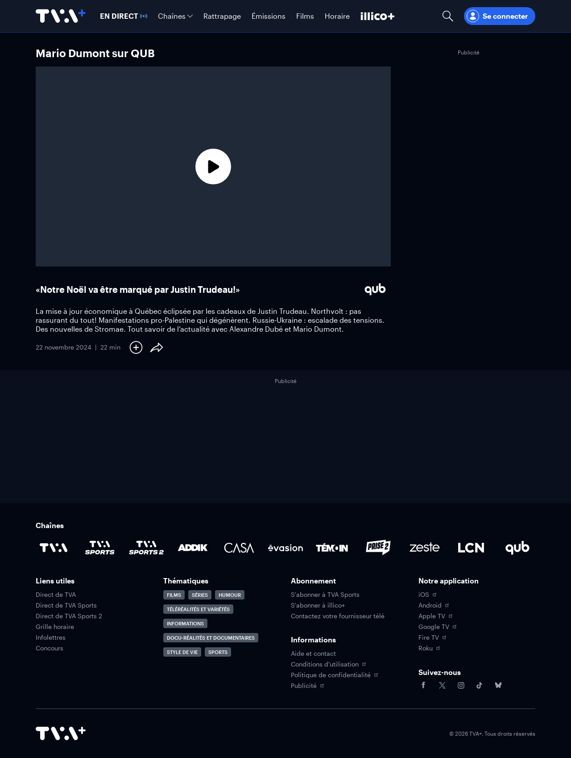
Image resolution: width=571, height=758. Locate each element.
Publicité (307, 685)
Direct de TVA (56, 594)
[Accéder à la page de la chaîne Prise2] (378, 548)
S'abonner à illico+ (318, 605)
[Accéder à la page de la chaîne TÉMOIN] (332, 548)
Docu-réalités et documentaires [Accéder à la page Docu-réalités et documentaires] (211, 638)
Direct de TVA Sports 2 (69, 616)
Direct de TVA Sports (66, 605)
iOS (427, 594)
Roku (429, 648)
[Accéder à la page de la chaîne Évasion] (285, 548)
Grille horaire (55, 626)
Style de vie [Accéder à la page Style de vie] (182, 652)
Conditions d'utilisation (328, 664)
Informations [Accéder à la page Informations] (185, 623)
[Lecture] (213, 167)
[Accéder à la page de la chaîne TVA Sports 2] (146, 548)
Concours (49, 648)
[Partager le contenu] (156, 347)
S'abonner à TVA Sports (325, 594)
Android (433, 605)
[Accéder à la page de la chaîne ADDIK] (193, 548)
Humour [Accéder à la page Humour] (230, 595)
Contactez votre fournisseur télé (338, 616)
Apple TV (435, 616)
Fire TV (432, 637)
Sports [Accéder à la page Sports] (218, 652)
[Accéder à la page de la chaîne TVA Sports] (100, 548)
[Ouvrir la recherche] (448, 16)
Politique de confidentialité (334, 675)
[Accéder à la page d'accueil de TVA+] (61, 733)
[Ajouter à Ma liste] (136, 347)
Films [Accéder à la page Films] (174, 595)
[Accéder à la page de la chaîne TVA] (53, 548)
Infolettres (51, 637)
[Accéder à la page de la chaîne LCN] (471, 548)
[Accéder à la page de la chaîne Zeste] (425, 548)
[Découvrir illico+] (377, 16)
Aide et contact (313, 653)
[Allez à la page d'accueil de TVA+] (61, 16)
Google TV (437, 626)
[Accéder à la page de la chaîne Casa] (239, 548)
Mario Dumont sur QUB (95, 52)
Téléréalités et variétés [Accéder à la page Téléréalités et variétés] (198, 609)
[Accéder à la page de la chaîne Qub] (517, 548)
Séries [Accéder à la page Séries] (200, 595)
